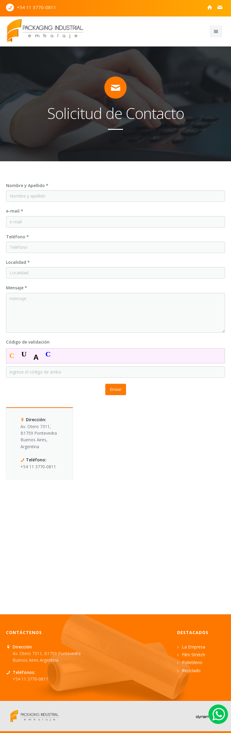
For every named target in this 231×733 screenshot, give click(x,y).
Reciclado (191, 670)
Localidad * (18, 262)
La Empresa (193, 647)
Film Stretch (193, 654)
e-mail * (14, 211)
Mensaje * (16, 288)
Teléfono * (17, 237)
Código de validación (28, 342)
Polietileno (192, 662)
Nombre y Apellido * (27, 185)
